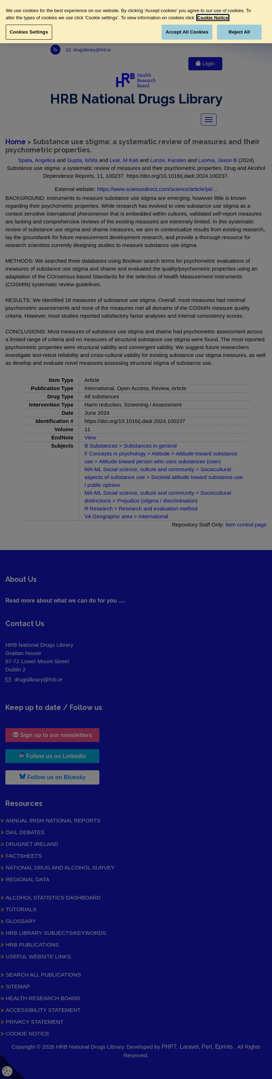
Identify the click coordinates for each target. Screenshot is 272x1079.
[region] (136, 21)
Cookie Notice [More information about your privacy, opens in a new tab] (212, 17)
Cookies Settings (29, 32)
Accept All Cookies (186, 32)
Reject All (239, 32)
